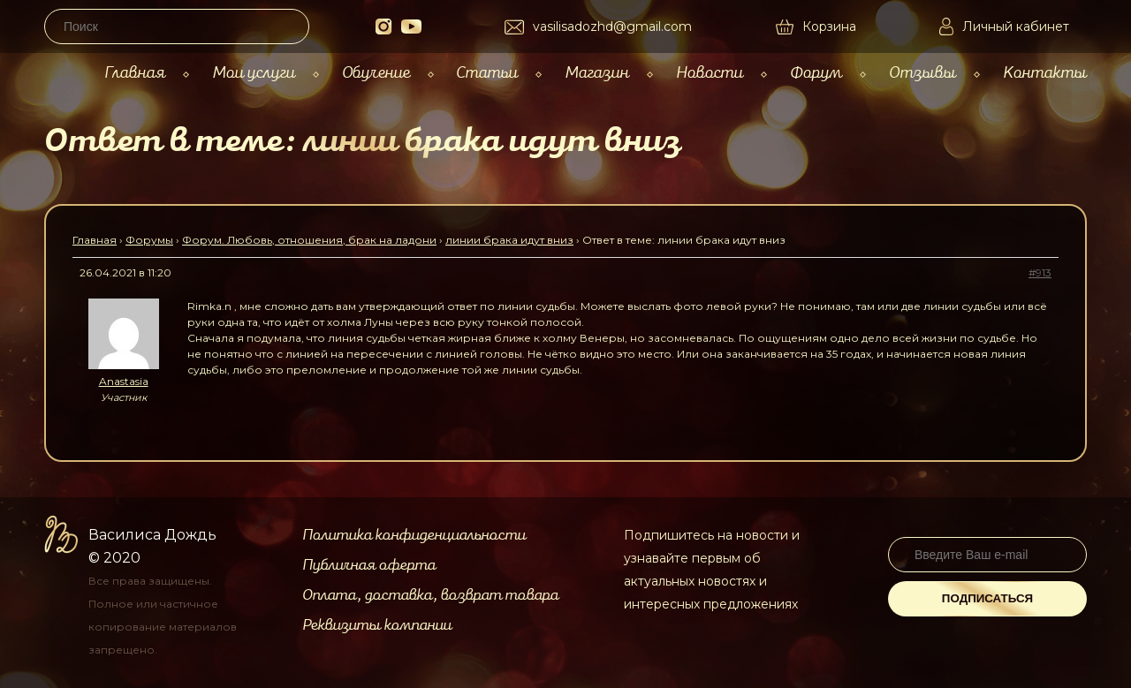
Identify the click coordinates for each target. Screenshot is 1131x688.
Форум (816, 72)
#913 (1040, 272)
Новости (709, 72)
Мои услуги (253, 72)
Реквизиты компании (377, 625)
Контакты (1045, 72)
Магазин (597, 72)
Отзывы (922, 72)
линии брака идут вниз (509, 239)
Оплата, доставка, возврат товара (430, 595)
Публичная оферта (369, 565)
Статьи (487, 72)
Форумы (149, 239)
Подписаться (987, 598)
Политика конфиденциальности (414, 535)
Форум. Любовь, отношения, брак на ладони (309, 239)
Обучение (376, 72)
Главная (134, 72)
